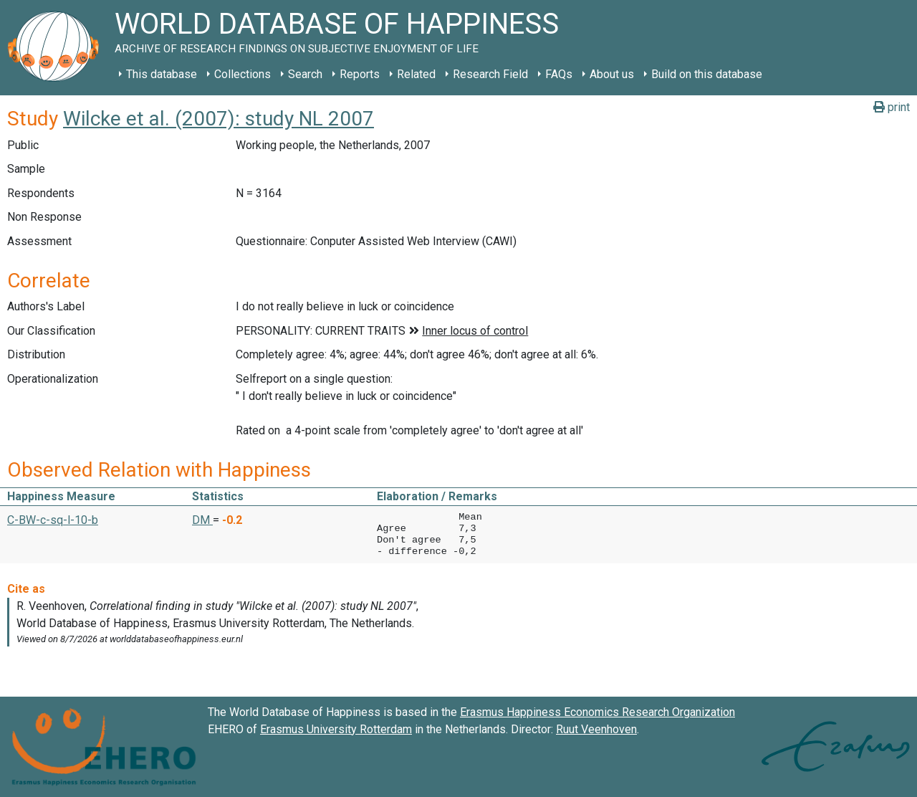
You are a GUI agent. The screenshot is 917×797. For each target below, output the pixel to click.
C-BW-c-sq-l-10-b (52, 520)
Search (305, 74)
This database (161, 74)
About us (612, 74)
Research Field (490, 74)
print (891, 107)
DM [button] (202, 520)
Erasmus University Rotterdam (336, 729)
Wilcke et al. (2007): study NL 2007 (218, 118)
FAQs (558, 74)
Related (416, 74)
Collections (242, 74)
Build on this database (706, 74)
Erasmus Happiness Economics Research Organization (597, 712)
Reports (360, 74)
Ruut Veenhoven (596, 729)
